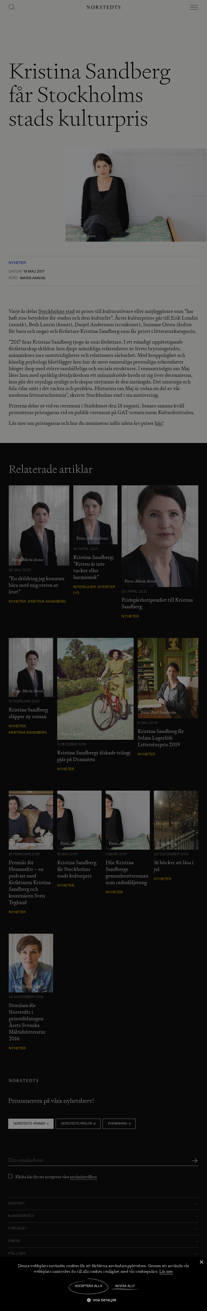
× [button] (201, 1262)
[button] (103, 1299)
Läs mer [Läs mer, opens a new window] (166, 1271)
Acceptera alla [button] (88, 1286)
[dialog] (103, 655)
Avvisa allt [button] (125, 1286)
